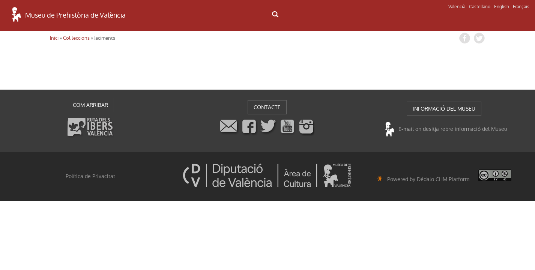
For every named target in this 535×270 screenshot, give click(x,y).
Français (521, 7)
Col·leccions (76, 38)
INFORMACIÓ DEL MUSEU (444, 108)
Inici (54, 38)
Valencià (456, 7)
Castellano (479, 7)
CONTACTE (267, 107)
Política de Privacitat (90, 176)
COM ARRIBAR (90, 105)
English (501, 7)
